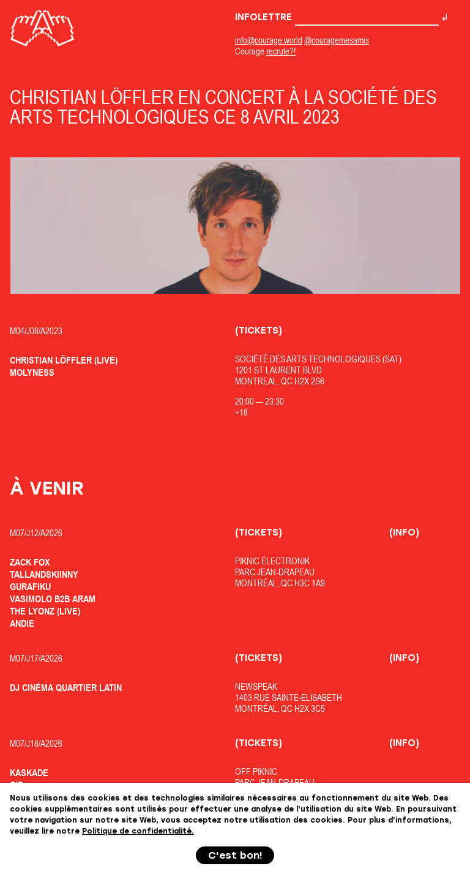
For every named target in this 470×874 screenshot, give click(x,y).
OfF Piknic (256, 771)
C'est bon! (235, 855)
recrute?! (281, 51)
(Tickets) (258, 330)
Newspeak (256, 686)
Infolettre (337, 17)
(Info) (404, 532)
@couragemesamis (336, 40)
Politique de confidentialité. (138, 831)
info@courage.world (268, 40)
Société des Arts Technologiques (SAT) (318, 359)
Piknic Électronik (272, 561)
